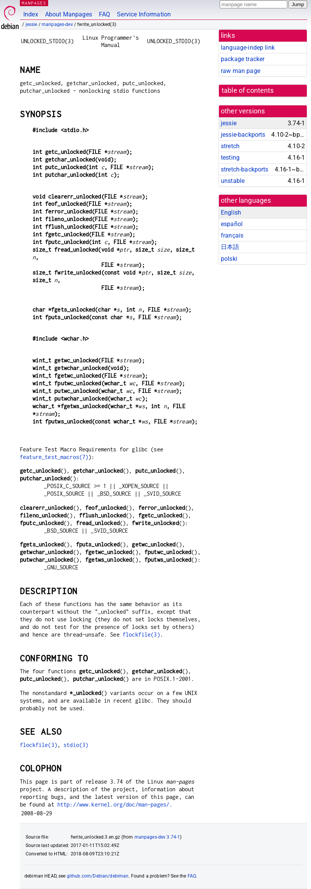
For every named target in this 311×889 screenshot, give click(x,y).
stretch (230, 146)
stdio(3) (75, 745)
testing (230, 157)
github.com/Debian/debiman (98, 876)
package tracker (242, 59)
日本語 (230, 247)
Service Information (144, 14)
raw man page (240, 70)
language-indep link (248, 47)
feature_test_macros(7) (54, 457)
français (232, 235)
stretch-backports (245, 169)
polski (229, 258)
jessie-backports (243, 134)
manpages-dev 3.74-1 (157, 837)
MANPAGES (34, 2)
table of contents (248, 90)
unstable (233, 180)
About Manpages (68, 14)
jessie (31, 24)
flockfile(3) (141, 634)
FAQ (104, 14)
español (232, 224)
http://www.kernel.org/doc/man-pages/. (115, 804)
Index (30, 14)
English (231, 212)
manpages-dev (57, 24)
